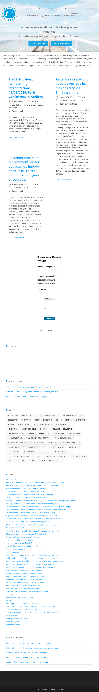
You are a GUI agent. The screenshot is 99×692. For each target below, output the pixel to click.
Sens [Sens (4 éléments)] (84, 456)
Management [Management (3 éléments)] (74, 433)
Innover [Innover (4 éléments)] (43, 429)
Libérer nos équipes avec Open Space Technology (25, 579)
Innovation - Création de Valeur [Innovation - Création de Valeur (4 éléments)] (22, 429)
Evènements (29, 9)
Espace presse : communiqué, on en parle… (23, 603)
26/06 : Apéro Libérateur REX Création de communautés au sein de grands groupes (38, 506)
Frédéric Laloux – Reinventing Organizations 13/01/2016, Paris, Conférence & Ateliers (26, 88)
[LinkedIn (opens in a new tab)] (48, 2)
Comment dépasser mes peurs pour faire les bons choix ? (28, 387)
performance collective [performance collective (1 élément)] (34, 452)
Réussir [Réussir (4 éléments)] (75, 456)
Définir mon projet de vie (16, 549)
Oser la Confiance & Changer (24, 105)
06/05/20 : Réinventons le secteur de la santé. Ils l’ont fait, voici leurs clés (34, 485)
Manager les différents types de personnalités (24, 573)
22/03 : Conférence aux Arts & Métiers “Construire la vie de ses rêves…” (33, 519)
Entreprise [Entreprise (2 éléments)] (80, 420)
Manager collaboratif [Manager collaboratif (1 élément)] (70, 442)
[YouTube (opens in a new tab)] (54, 2)
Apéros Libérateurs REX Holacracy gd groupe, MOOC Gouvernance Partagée (35, 561)
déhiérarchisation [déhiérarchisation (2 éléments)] (64, 420)
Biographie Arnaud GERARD (17, 618)
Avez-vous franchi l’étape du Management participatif (27, 591)
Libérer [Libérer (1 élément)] (41, 433)
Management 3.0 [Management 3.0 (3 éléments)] (15, 438)
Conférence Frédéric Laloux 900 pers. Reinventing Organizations (31, 564)
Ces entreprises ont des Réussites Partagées (23, 585)
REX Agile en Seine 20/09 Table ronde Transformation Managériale (32, 503)
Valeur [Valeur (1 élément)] (32, 461)
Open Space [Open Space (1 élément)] (34, 447)
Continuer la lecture (17, 138)
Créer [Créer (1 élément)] (36, 420)
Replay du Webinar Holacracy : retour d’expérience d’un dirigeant (31, 516)
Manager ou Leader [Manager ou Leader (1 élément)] (16, 447)
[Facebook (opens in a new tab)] (45, 2)
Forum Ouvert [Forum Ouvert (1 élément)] (24, 424)
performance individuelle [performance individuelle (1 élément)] (19, 456)
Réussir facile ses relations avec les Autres (22, 537)
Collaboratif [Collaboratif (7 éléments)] (49, 415)
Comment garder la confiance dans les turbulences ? (26, 657)
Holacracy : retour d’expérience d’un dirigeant (24, 570)
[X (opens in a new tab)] (41, 2)
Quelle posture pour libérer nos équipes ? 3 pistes (25, 576)
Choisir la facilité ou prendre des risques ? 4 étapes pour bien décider (33, 531)
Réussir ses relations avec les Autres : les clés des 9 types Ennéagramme (72, 85)
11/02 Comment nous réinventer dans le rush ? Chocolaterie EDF (31, 494)
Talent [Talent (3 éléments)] (22, 461)
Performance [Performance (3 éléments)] (14, 452)
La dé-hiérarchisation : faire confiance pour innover (26, 582)
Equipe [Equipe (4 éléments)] (11, 424)
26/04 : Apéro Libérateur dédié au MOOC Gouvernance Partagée (31, 512)
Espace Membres (13, 625)
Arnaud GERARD (18, 101)
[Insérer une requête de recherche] (82, 13)
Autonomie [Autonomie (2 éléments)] (13, 415)
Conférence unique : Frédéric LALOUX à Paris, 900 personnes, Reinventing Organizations (40, 500)
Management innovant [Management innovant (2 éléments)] (63, 438)
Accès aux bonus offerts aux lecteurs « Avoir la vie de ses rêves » (31, 606)
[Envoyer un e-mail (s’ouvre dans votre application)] (57, 2)
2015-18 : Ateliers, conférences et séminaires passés (26, 497)
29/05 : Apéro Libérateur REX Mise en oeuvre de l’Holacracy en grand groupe (36, 510)
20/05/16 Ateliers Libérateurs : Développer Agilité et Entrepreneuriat (32, 525)
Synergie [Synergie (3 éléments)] (11, 461)
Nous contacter (12, 615)
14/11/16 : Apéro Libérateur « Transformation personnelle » (29, 522)
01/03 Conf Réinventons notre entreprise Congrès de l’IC (28, 488)
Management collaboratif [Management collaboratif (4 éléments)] (38, 438)
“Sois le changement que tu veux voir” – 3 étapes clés (26, 534)
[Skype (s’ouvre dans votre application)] (51, 2)
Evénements (11, 479)
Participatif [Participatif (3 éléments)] (73, 447)
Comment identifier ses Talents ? (19, 543)
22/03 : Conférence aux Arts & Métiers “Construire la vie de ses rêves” (33, 612)
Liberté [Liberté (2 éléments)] (31, 433)
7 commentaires (18, 111)
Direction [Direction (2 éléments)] (47, 420)
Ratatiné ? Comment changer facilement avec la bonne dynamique (32, 392)
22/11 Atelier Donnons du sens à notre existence (25, 491)
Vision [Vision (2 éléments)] (42, 461)
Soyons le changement (49, 9)
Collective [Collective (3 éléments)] (12, 420)
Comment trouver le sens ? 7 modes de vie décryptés (27, 396)
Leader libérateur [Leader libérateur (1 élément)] (16, 433)
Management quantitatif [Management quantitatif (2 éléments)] (45, 442)
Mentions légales (12, 621)
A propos (89, 9)
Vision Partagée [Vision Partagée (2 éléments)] (56, 461)
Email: (45, 308)
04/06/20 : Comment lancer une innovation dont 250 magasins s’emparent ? (35, 482)
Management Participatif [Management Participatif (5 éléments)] (19, 442)
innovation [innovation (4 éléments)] (61, 424)
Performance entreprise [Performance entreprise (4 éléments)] (59, 452)
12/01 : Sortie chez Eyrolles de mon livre (21, 609)
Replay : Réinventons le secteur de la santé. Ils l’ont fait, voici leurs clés (33, 662)
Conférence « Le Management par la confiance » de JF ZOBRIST (30, 567)
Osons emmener (72, 9)
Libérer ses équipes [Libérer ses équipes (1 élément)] (56, 433)
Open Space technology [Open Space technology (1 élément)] (53, 447)
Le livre (9, 600)
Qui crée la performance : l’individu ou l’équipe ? (25, 546)
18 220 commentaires (68, 104)
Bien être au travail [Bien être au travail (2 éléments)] (30, 415)
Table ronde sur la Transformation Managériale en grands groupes (32, 558)
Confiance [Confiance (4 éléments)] (25, 420)
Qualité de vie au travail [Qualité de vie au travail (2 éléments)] (56, 456)
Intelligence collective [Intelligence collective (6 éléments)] (61, 429)
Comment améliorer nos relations (19, 540)
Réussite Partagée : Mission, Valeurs (20, 597)
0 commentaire (18, 191)
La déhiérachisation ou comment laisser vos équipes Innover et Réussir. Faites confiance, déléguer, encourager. (24, 169)
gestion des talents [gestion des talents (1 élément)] (43, 424)
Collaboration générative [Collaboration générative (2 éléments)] (70, 415)
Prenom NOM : (48, 298)
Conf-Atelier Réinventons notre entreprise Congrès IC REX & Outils (32, 555)
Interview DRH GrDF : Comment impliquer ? (23, 588)
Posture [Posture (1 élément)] (38, 456)
